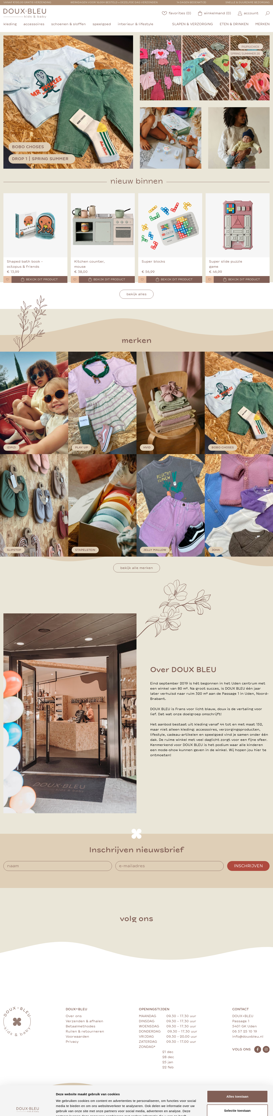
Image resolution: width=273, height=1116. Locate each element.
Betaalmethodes (80, 1026)
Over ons (74, 1016)
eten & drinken (234, 24)
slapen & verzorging (192, 24)
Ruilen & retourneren (85, 1031)
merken (262, 24)
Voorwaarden (77, 1036)
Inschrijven (248, 866)
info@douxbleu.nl (247, 1036)
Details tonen (230, 1107)
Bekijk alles (136, 294)
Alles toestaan (237, 1065)
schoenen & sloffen (68, 24)
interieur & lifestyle (135, 24)
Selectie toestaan (237, 1079)
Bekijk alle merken (136, 568)
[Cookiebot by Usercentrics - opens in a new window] (27, 1107)
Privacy (72, 1042)
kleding (10, 24)
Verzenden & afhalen (84, 1021)
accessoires (33, 24)
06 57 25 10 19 (244, 1031)
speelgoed (102, 24)
